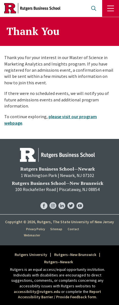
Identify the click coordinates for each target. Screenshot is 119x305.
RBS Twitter (70, 200)
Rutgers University (31, 254)
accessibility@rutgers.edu (37, 291)
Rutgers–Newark (58, 261)
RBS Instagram (52, 200)
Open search (93, 8)
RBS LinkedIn (61, 200)
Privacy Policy (35, 229)
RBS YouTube (79, 200)
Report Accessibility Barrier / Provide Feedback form (59, 294)
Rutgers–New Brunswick (75, 254)
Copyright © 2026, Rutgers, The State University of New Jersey (59, 221)
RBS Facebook (43, 200)
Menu (110, 8)
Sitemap (56, 229)
